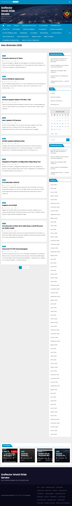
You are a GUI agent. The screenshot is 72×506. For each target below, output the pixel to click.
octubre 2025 (54, 210)
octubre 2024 (54, 248)
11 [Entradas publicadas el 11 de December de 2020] (62, 120)
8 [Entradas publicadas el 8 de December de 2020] (54, 120)
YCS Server (33, 33)
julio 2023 (53, 304)
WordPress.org (55, 104)
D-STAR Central (56, 33)
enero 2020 (54, 434)
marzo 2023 (54, 318)
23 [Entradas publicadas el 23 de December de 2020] (57, 126)
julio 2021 (53, 393)
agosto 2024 (54, 255)
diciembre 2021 (55, 374)
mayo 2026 (54, 184)
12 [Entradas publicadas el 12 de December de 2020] (65, 120)
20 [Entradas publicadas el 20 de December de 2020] (68, 123)
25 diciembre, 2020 (9, 143)
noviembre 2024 (55, 244)
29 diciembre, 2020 (9, 81)
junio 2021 (53, 397)
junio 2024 (53, 263)
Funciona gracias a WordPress (8, 495)
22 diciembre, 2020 (9, 185)
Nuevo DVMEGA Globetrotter (13, 79)
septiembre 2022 (55, 341)
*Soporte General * (29, 29)
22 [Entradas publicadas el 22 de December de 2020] (54, 126)
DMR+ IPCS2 (6, 29)
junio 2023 (53, 307)
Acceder (53, 93)
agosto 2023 (54, 300)
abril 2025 (53, 229)
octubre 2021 (54, 382)
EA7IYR (17, 81)
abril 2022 (53, 359)
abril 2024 (53, 270)
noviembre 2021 (55, 378)
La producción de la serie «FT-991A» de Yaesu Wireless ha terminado (59, 60)
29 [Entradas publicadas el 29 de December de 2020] (54, 129)
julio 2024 (53, 259)
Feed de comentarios (56, 100)
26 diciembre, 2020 (9, 102)
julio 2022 (53, 348)
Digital (4, 55)
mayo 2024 (54, 266)
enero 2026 (54, 199)
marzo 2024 (54, 274)
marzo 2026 (54, 192)
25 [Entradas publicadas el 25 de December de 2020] (62, 126)
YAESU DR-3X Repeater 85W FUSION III (44, 455)
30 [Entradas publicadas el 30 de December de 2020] (57, 129)
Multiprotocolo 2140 (29, 25)
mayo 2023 (54, 311)
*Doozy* (16, 25)
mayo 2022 (54, 356)
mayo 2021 (53, 400)
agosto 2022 (54, 345)
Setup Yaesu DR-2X (23, 36)
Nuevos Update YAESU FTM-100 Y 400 (16, 100)
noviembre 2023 (55, 289)
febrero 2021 (54, 412)
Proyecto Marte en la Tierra (12, 58)
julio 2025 (53, 222)
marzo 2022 (54, 363)
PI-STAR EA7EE (43, 25)
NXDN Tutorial (49, 36)
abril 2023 (53, 315)
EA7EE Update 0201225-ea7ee (13, 141)
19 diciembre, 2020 (9, 230)
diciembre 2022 (55, 330)
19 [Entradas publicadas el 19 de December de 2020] (65, 123)
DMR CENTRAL (44, 33)
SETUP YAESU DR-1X (8, 36)
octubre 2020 (54, 426)
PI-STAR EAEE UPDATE (10, 182)
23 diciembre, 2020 (9, 164)
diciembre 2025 (55, 203)
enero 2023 (54, 326)
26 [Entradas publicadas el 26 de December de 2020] (65, 126)
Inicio (9, 25)
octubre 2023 (54, 292)
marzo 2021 (54, 408)
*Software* (16, 29)
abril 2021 (53, 404)
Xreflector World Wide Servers (8, 10)
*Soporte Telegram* (56, 29)
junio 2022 (53, 352)
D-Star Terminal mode (10, 33)
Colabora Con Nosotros (11, 40)
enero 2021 (54, 415)
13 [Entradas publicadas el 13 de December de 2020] (68, 120)
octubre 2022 (54, 337)
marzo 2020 (54, 430)
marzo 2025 (54, 233)
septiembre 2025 (55, 214)
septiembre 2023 (55, 296)
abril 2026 (53, 188)
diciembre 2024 (55, 240)
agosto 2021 (54, 389)
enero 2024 (54, 281)
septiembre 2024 (55, 251)
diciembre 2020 (55, 419)
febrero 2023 (54, 322)
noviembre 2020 (55, 423)
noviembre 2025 (55, 207)
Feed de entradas (55, 97)
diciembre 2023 (55, 285)
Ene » (56, 133)
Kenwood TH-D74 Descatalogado (15, 249)
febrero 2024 (54, 277)
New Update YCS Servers (11, 120)
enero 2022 (54, 371)
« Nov (52, 133)
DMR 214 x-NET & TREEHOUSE (30, 40)
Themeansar (27, 495)
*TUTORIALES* (42, 29)
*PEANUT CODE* (36, 36)
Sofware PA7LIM (56, 25)
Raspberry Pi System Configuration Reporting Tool (21, 162)
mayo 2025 (54, 225)
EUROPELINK (23, 33)
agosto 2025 (54, 218)
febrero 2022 (54, 367)
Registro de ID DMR (9, 205)
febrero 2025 (54, 237)
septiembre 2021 (55, 385)
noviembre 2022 (55, 333)
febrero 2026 (54, 196)
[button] (69, 33)
